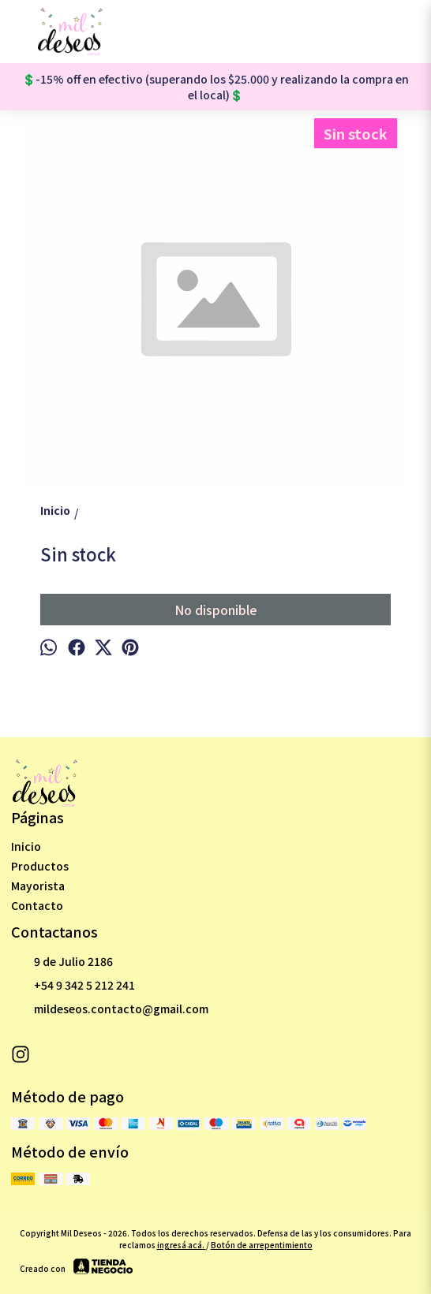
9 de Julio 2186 (62, 962)
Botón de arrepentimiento (262, 1245)
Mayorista (38, 885)
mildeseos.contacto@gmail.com (109, 1009)
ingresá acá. (181, 1245)
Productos (40, 866)
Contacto (37, 905)
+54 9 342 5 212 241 (73, 985)
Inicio (26, 846)
